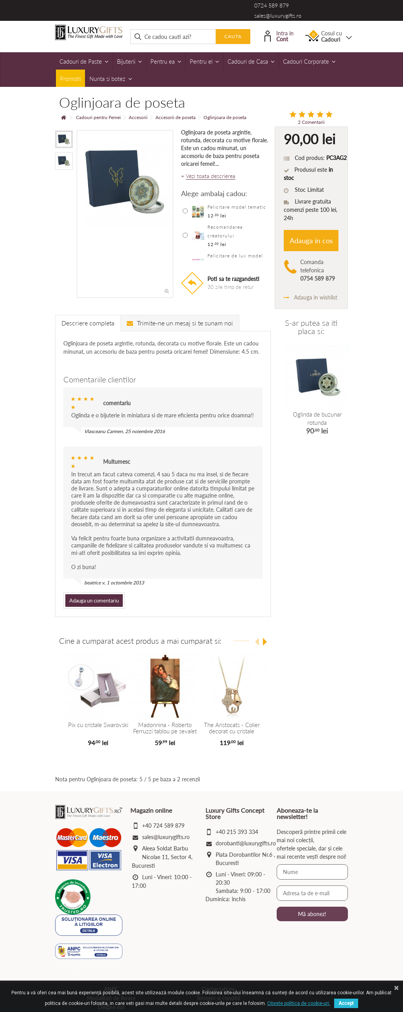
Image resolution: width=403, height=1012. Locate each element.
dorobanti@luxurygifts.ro (246, 843)
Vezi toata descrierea (210, 176)
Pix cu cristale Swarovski (98, 724)
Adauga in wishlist (310, 297)
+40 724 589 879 (163, 825)
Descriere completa (88, 323)
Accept (346, 1003)
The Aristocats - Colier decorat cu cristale (232, 728)
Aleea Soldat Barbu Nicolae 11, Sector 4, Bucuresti (162, 857)
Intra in (279, 35)
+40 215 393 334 (237, 831)
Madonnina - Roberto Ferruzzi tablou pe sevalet (165, 728)
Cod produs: (310, 157)
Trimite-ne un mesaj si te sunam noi (180, 323)
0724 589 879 (271, 5)
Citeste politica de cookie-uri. (298, 1003)
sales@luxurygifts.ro (277, 15)
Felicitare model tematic (236, 207)
